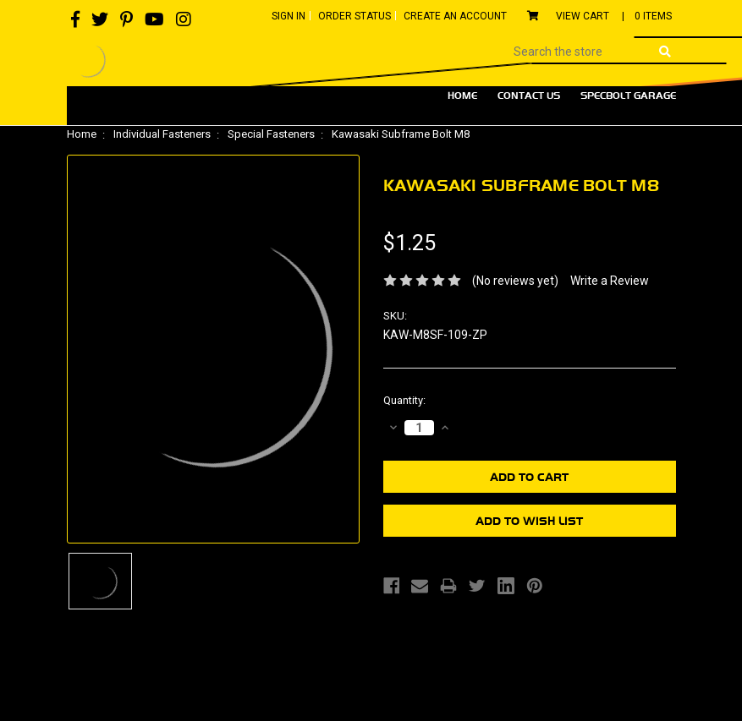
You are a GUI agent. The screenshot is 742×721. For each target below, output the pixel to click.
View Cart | (599, 16)
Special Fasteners (271, 134)
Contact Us (528, 95)
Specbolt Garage (628, 95)
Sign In (288, 16)
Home (462, 95)
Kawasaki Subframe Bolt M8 (401, 134)
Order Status (354, 16)
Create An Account (455, 16)
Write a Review (609, 280)
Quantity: (404, 400)
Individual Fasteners (162, 134)
